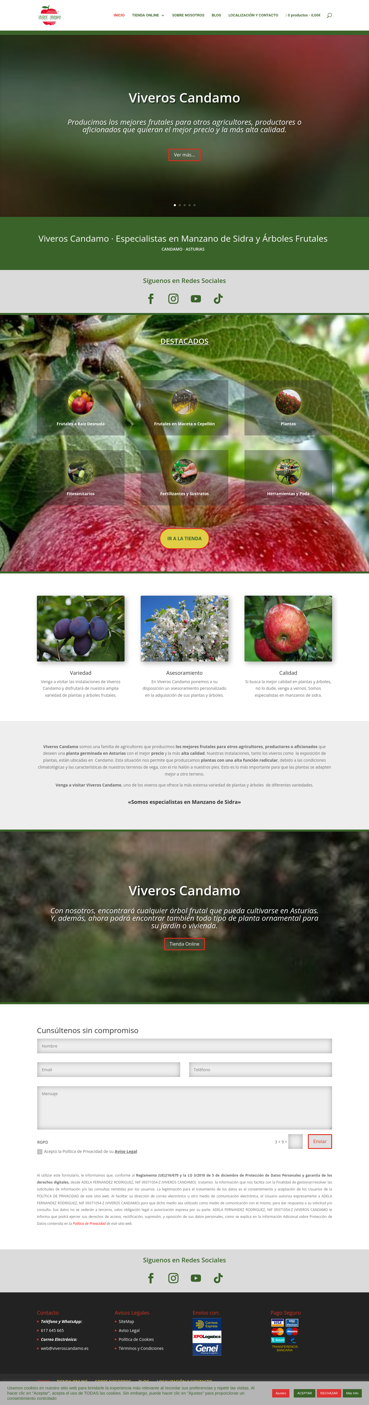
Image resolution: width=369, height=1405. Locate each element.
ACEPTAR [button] (304, 1393)
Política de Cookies (136, 1339)
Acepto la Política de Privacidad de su (87, 1151)
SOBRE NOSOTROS (188, 15)
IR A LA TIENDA (184, 538)
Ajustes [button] (281, 1393)
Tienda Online (184, 944)
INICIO (119, 15)
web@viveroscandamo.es (65, 1348)
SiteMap (126, 1321)
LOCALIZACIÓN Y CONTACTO (253, 15)
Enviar (320, 1141)
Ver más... (184, 155)
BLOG (216, 15)
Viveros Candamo (184, 97)
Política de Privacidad (90, 1223)
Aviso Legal (126, 1151)
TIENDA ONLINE (145, 15)
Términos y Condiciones (141, 1348)
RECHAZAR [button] (329, 1393)
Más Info (352, 1393)
